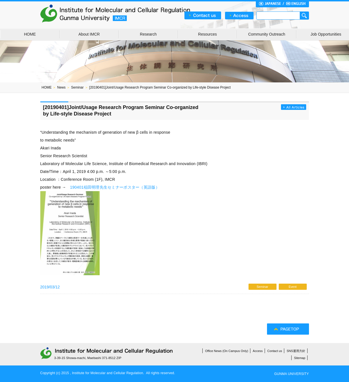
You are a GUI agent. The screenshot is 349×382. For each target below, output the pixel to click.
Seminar (77, 87)
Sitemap (299, 358)
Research (148, 34)
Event (292, 286)
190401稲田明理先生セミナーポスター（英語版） (115, 187)
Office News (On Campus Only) (226, 351)
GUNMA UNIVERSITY (291, 374)
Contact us (274, 351)
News (61, 87)
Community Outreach (266, 34)
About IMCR (89, 34)
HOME (30, 34)
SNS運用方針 (296, 351)
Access (258, 351)
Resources (207, 34)
